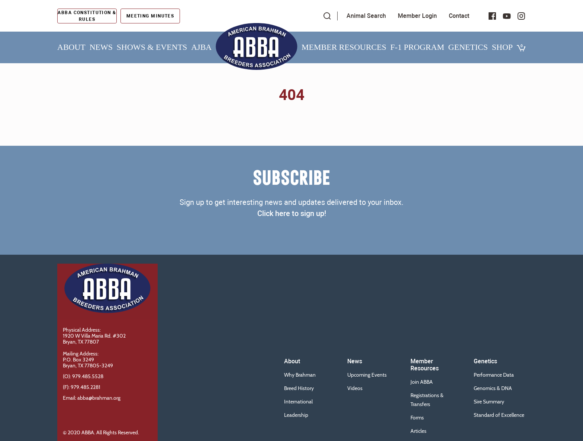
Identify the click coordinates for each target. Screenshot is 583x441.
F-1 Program (417, 47)
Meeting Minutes (150, 16)
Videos (355, 388)
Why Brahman (300, 374)
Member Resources (344, 47)
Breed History (299, 388)
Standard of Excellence (499, 415)
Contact (459, 15)
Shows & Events (152, 47)
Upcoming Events (367, 374)
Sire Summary (489, 401)
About (71, 47)
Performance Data (494, 374)
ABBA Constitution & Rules (87, 16)
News (101, 47)
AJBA (201, 47)
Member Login (417, 15)
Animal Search (366, 15)
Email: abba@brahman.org (91, 398)
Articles (418, 431)
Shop (502, 47)
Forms (417, 417)
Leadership (296, 415)
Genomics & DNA (493, 388)
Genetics (468, 47)
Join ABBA (421, 382)
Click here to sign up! (291, 213)
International (298, 401)
